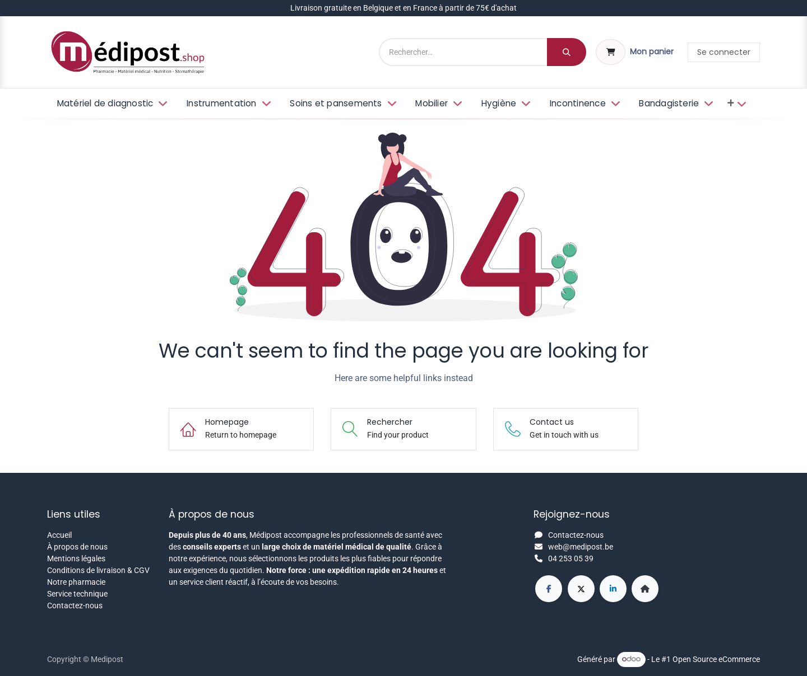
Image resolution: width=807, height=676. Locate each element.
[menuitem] (111, 103)
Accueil (59, 535)
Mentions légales (76, 558)
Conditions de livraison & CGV (98, 570)
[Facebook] (548, 588)
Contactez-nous (75, 605)
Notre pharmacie (76, 582)
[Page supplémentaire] (645, 588)
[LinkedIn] (613, 588)
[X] (581, 588)
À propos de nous (77, 546)
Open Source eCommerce (716, 658)
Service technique (77, 593)
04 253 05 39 (570, 558)
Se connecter (723, 52)
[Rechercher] (566, 52)
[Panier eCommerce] (634, 52)
